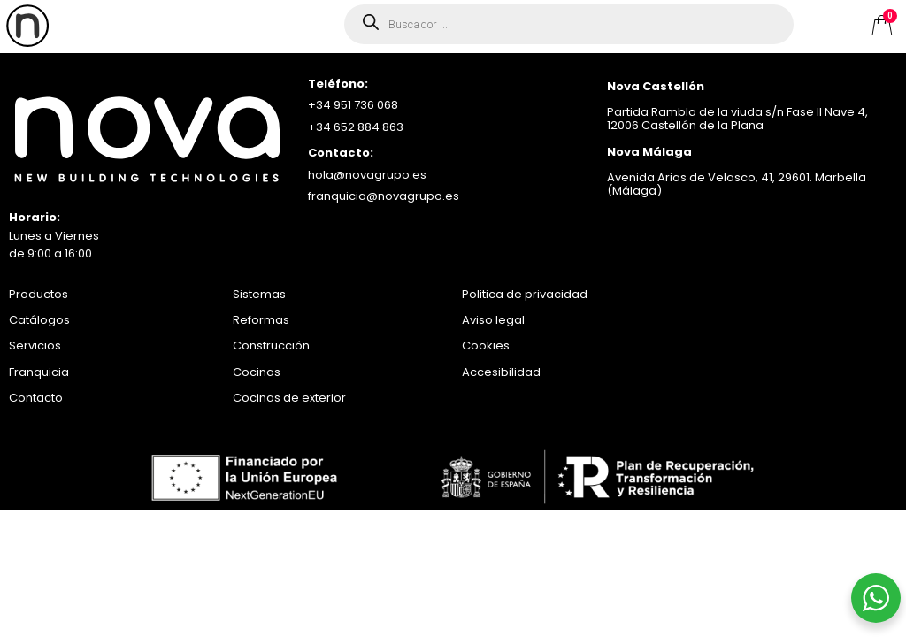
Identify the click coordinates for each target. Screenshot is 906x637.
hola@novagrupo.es (367, 174)
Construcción (271, 345)
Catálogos (39, 319)
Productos (38, 294)
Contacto (36, 397)
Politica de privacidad (524, 294)
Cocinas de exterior (289, 397)
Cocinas (256, 372)
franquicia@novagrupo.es (383, 196)
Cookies (486, 345)
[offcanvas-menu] (27, 26)
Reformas (261, 319)
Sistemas (259, 294)
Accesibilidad (501, 372)
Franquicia (39, 372)
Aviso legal (493, 319)
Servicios (35, 345)
